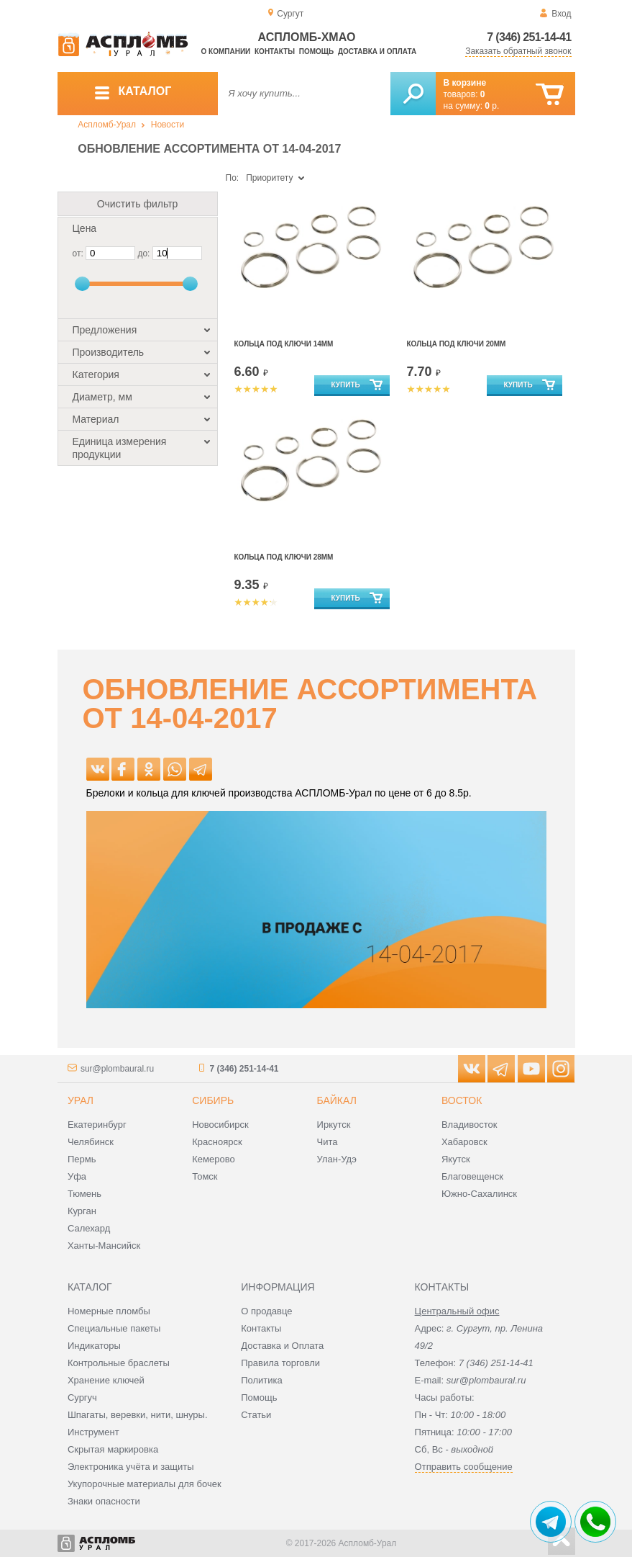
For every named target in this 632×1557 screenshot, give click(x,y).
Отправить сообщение (464, 1466)
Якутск (455, 1159)
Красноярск (217, 1141)
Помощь (316, 51)
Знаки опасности (104, 1501)
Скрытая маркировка (113, 1449)
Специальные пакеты (114, 1328)
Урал (80, 1100)
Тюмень (84, 1193)
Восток (461, 1100)
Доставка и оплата (377, 51)
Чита (327, 1141)
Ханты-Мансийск (104, 1245)
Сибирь (213, 1100)
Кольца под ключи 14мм (284, 344)
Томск (204, 1176)
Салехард (89, 1228)
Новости (167, 125)
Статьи (256, 1414)
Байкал (337, 1100)
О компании (226, 51)
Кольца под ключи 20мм (456, 344)
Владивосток (469, 1124)
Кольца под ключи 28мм (284, 557)
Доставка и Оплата (282, 1345)
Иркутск (334, 1124)
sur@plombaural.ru (117, 1069)
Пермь (82, 1159)
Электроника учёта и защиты (131, 1466)
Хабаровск (464, 1141)
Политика (262, 1380)
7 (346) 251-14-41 (529, 37)
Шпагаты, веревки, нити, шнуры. (138, 1414)
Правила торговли (280, 1363)
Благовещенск (472, 1176)
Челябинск (91, 1141)
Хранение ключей (106, 1380)
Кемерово (213, 1159)
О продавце (266, 1311)
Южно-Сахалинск (479, 1193)
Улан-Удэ (337, 1159)
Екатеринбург (97, 1124)
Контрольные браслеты (119, 1363)
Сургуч (82, 1397)
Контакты (275, 51)
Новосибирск (220, 1124)
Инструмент (93, 1432)
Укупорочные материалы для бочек (144, 1484)
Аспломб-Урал (107, 125)
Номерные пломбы (109, 1311)
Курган (82, 1211)
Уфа (77, 1176)
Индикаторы (94, 1345)
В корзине (465, 83)
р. (492, 106)
